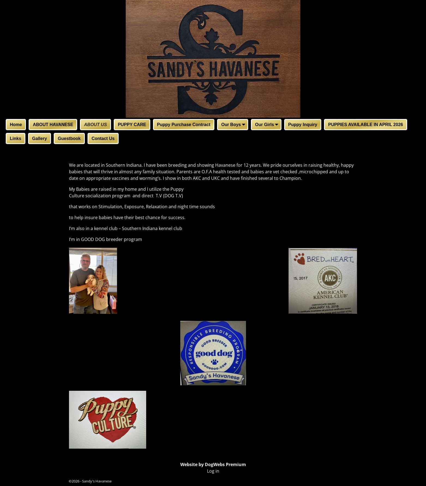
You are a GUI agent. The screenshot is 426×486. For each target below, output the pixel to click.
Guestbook (69, 138)
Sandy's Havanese (97, 481)
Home (16, 124)
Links (15, 138)
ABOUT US (95, 124)
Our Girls (267, 125)
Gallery (39, 138)
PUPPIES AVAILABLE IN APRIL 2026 (365, 124)
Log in (213, 471)
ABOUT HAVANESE (53, 124)
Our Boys (234, 125)
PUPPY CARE (132, 124)
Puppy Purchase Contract (184, 124)
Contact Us (103, 138)
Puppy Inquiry (302, 124)
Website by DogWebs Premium (213, 464)
